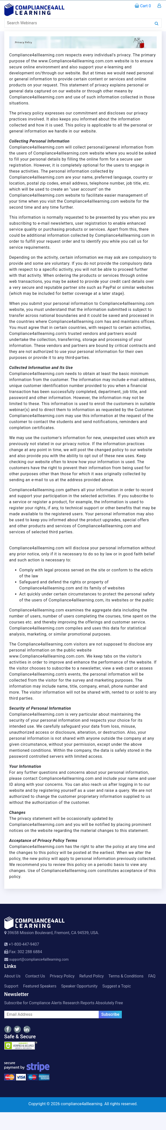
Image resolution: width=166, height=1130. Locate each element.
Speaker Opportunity (79, 986)
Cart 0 (143, 6)
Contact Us (35, 976)
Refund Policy (91, 976)
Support (11, 986)
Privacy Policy (62, 976)
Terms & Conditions (126, 976)
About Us (12, 976)
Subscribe (110, 1014)
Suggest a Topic (116, 986)
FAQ (151, 976)
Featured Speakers (39, 986)
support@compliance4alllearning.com (39, 959)
